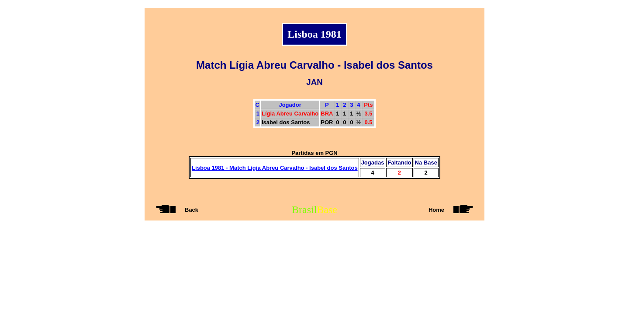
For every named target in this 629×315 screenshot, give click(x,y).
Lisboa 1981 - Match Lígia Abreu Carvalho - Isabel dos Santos (275, 167)
